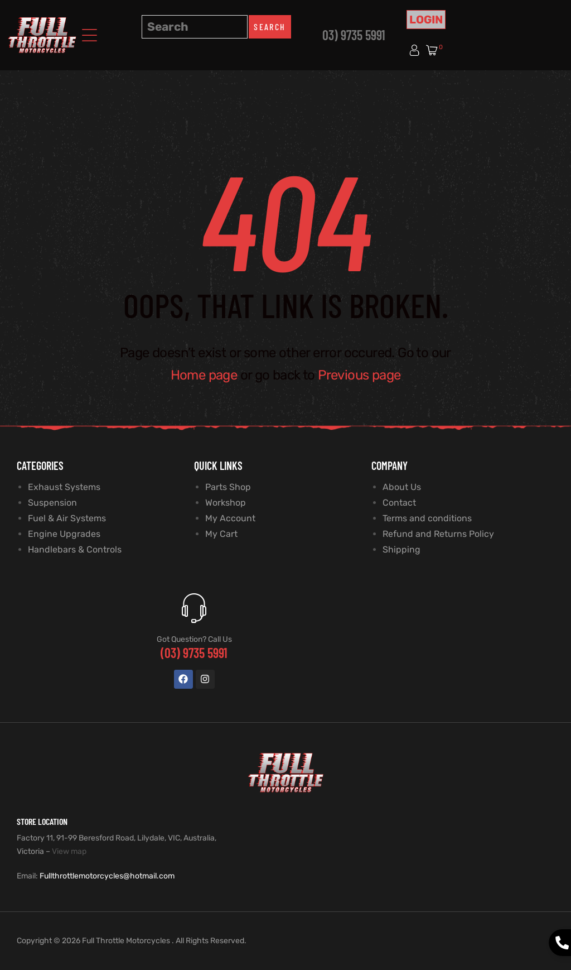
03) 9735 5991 (353, 35)
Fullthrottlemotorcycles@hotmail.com (107, 876)
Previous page (359, 375)
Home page (204, 375)
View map (69, 851)
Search (270, 26)
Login (426, 19)
